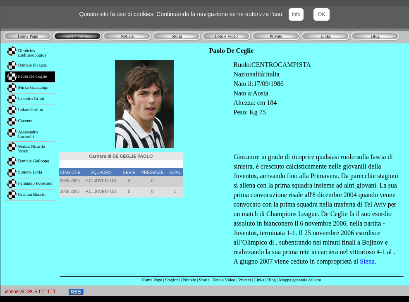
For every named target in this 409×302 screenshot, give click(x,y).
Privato (244, 280)
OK (321, 14)
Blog (271, 280)
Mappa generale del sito (300, 280)
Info (296, 14)
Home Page (151, 280)
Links (259, 280)
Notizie (189, 280)
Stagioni (172, 280)
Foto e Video (224, 280)
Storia (204, 280)
